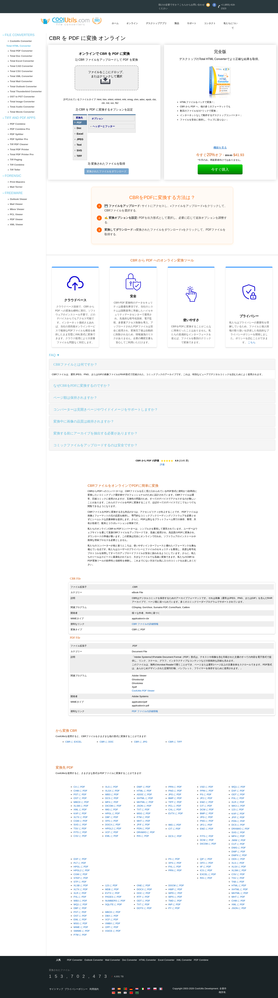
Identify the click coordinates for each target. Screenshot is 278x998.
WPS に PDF (175, 896)
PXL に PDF (238, 798)
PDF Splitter (16, 134)
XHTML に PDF (145, 798)
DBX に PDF (111, 915)
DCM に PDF (207, 809)
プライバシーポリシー (76, 989)
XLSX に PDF (112, 790)
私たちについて (230, 25)
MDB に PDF (112, 889)
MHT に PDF (143, 821)
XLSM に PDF (81, 805)
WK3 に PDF (238, 805)
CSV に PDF (80, 836)
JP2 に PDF (206, 798)
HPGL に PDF (112, 813)
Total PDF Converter (21, 50)
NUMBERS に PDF (115, 900)
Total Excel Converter (22, 61)
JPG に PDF (174, 794)
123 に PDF (238, 809)
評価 (162, 464)
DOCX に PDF (112, 824)
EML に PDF (111, 836)
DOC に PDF (143, 893)
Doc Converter (129, 960)
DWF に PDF (143, 786)
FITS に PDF (80, 832)
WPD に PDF (175, 893)
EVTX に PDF (175, 813)
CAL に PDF (174, 809)
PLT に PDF (80, 863)
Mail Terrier (16, 187)
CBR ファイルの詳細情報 (145, 624)
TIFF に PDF (175, 802)
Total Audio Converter (22, 106)
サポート (191, 23)
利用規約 (94, 989)
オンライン (132, 23)
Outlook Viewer (18, 199)
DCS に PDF (111, 798)
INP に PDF (174, 904)
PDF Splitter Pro (19, 139)
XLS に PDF (111, 786)
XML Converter (184, 960)
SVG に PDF (80, 824)
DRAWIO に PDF (146, 832)
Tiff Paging (16, 159)
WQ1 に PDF (238, 786)
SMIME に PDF (82, 931)
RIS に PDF (143, 836)
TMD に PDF (175, 900)
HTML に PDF (144, 790)
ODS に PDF (238, 859)
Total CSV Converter (21, 71)
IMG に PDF (111, 809)
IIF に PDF (205, 866)
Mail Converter (112, 960)
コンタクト (210, 23)
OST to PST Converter (22, 96)
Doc (79, 128)
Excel (80, 133)
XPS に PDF (111, 821)
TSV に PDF (80, 828)
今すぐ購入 (220, 169)
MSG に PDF (143, 813)
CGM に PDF (80, 821)
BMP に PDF (175, 798)
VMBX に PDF (112, 923)
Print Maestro (17, 182)
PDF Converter (74, 960)
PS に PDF (206, 794)
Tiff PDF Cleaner (19, 144)
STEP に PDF (81, 878)
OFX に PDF (206, 863)
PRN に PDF (175, 786)
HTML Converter (147, 960)
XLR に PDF (238, 802)
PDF (79, 122)
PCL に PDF (174, 805)
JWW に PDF (239, 840)
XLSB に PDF (81, 885)
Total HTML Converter (18, 46)
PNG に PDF (175, 790)
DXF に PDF (238, 790)
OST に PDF (80, 798)
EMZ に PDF (206, 802)
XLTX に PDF (81, 817)
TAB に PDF (238, 881)
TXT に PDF (143, 809)
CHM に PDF (80, 790)
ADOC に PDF (144, 794)
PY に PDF (174, 908)
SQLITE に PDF (113, 904)
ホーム (115, 23)
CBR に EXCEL (73, 741)
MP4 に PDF (111, 802)
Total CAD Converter (21, 66)
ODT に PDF (238, 794)
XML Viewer (16, 224)
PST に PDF (80, 794)
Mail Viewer (16, 204)
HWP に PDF (175, 889)
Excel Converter (166, 960)
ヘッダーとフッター (104, 126)
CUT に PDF (238, 844)
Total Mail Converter (21, 81)
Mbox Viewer (17, 209)
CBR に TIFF (175, 741)
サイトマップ (56, 989)
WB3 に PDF (112, 794)
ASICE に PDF (113, 931)
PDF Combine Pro (20, 129)
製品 (176, 23)
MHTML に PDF (145, 802)
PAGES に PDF (113, 896)
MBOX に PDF (81, 802)
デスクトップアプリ (156, 23)
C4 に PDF (79, 786)
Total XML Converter (21, 76)
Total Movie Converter (22, 112)
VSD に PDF (206, 786)
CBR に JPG (140, 741)
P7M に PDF (143, 817)
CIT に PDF (206, 805)
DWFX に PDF (239, 855)
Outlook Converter (93, 960)
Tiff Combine (17, 164)
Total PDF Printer (19, 149)
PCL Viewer (16, 214)
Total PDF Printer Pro (22, 154)
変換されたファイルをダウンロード (106, 171)
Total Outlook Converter (23, 86)
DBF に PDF (111, 817)
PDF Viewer (16, 219)
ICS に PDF (206, 870)
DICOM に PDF (113, 805)
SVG (79, 150)
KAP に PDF (80, 813)
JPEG (80, 139)
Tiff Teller (15, 169)
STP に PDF (80, 881)
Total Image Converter (22, 101)
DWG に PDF (239, 847)
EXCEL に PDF (208, 874)
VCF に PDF (111, 832)
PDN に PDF (143, 828)
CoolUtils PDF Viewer (143, 690)
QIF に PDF (206, 859)
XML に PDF (80, 809)
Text (79, 144)
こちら (251, 342)
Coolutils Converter (21, 41)
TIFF (79, 156)
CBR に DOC (106, 741)
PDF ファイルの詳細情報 (145, 711)
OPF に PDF (111, 927)
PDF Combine (17, 124)
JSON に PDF (144, 805)
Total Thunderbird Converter (26, 91)
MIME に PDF (81, 927)
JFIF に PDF (143, 824)
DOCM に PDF (176, 885)
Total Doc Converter (21, 56)
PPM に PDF (206, 790)
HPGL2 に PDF (113, 828)
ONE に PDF (143, 885)
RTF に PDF (143, 896)
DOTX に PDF (144, 908)
